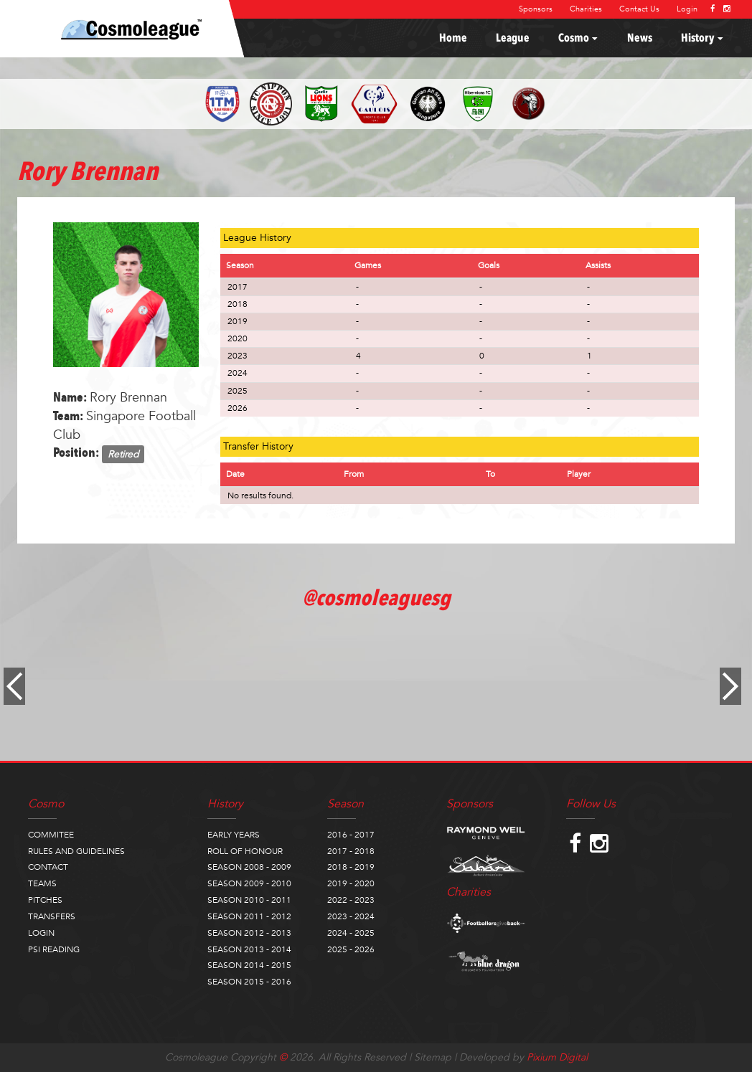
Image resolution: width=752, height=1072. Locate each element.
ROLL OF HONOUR (245, 851)
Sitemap (432, 1057)
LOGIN (41, 933)
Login (687, 9)
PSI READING (54, 949)
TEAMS (42, 883)
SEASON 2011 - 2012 (249, 916)
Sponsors (536, 9)
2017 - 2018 (351, 851)
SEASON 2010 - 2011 (249, 900)
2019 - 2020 (351, 883)
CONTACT (48, 867)
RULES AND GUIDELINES (76, 851)
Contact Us (639, 9)
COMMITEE (51, 834)
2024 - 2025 (351, 933)
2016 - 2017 (351, 834)
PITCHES (45, 900)
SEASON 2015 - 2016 (249, 981)
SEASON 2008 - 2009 (249, 867)
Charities (586, 9)
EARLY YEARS (233, 834)
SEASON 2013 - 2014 (249, 949)
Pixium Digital (557, 1057)
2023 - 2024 (351, 916)
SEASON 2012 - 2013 (249, 933)
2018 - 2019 (351, 867)
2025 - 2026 (351, 949)
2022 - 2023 (351, 900)
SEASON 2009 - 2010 (249, 883)
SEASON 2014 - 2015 (249, 965)
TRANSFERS (51, 916)
